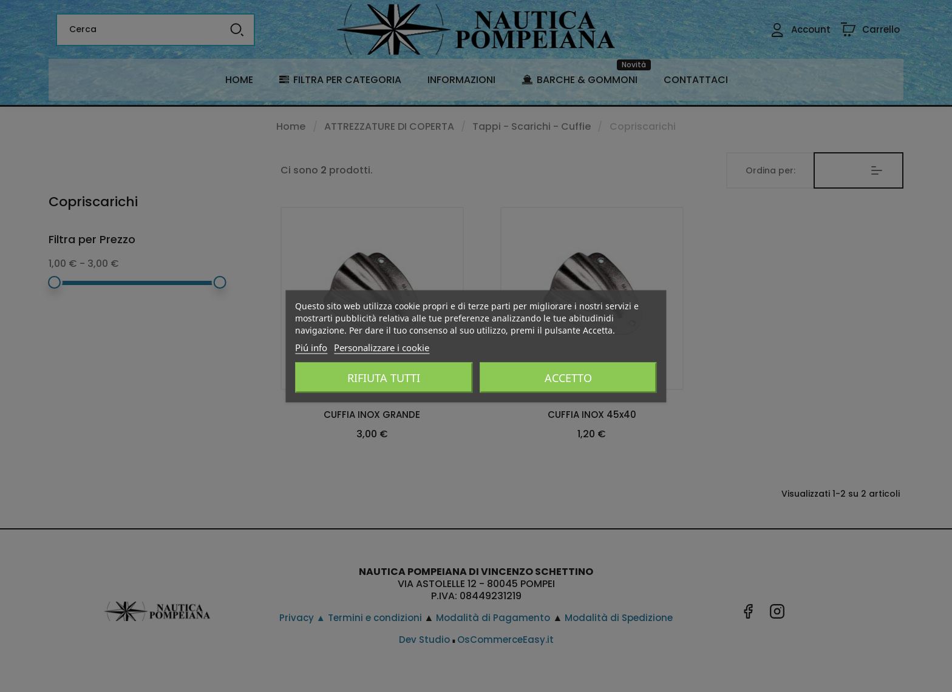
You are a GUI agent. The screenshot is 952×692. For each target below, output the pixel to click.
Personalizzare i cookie (381, 347)
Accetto (568, 377)
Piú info (311, 347)
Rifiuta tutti (383, 377)
